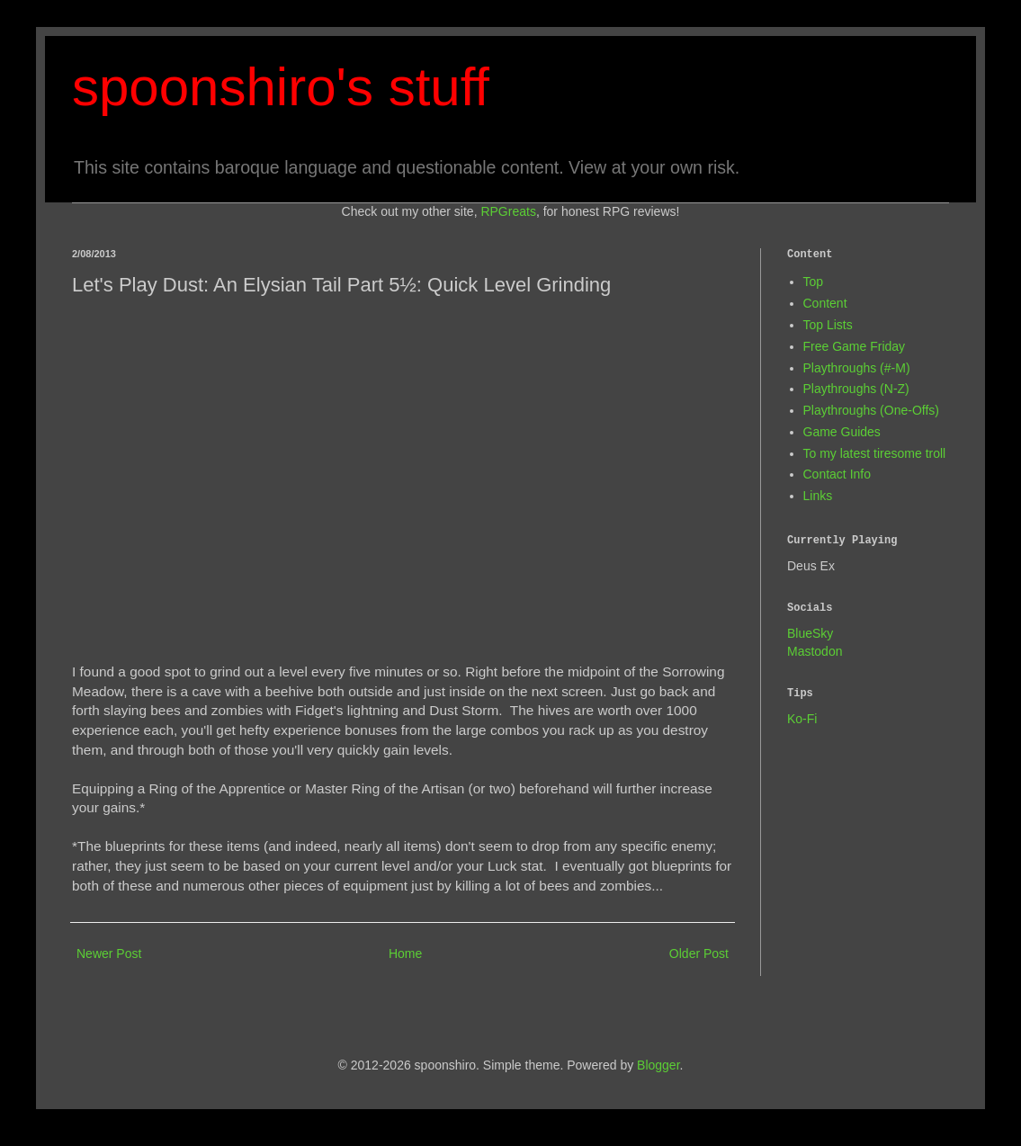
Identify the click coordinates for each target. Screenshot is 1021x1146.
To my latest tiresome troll (874, 453)
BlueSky (810, 633)
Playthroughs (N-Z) (856, 388)
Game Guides (842, 432)
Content (825, 303)
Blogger (658, 1065)
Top (813, 281)
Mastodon (814, 651)
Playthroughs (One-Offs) (871, 410)
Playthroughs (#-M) (856, 368)
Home (405, 953)
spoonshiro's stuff (280, 87)
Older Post (699, 953)
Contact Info (837, 474)
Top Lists (828, 325)
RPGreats (507, 211)
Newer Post (108, 953)
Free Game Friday (854, 346)
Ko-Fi (802, 719)
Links (818, 495)
